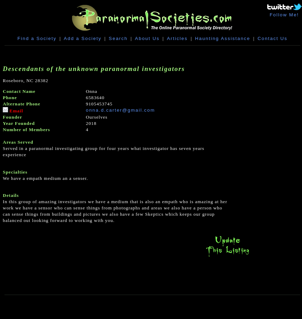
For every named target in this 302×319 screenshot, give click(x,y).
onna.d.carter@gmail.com (120, 110)
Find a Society (36, 38)
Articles (177, 38)
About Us (147, 38)
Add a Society (82, 38)
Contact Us (272, 38)
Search (118, 38)
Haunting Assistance (222, 38)
